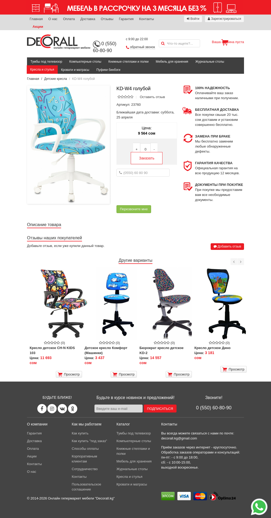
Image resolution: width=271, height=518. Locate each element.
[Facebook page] (42, 408)
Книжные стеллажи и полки (129, 61)
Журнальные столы (209, 61)
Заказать (146, 158)
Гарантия (126, 19)
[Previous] (234, 261)
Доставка (87, 19)
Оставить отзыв (152, 97)
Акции (38, 27)
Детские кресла (55, 79)
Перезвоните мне (134, 209)
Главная (36, 19)
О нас (52, 19)
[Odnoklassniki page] (72, 408)
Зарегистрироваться (224, 19)
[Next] (240, 261)
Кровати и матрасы (75, 70)
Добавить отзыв (227, 246)
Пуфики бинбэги (108, 70)
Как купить (80, 433)
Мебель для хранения (172, 61)
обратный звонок (142, 47)
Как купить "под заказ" (89, 441)
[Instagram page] (52, 408)
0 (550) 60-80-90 (214, 407)
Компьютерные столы (85, 61)
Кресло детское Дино (213, 348)
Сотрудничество (85, 469)
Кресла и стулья (42, 69)
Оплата (69, 19)
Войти (193, 19)
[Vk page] (62, 408)
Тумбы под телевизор (46, 61)
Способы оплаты (85, 449)
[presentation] (156, 191)
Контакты (146, 19)
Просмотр (69, 374)
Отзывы (107, 19)
